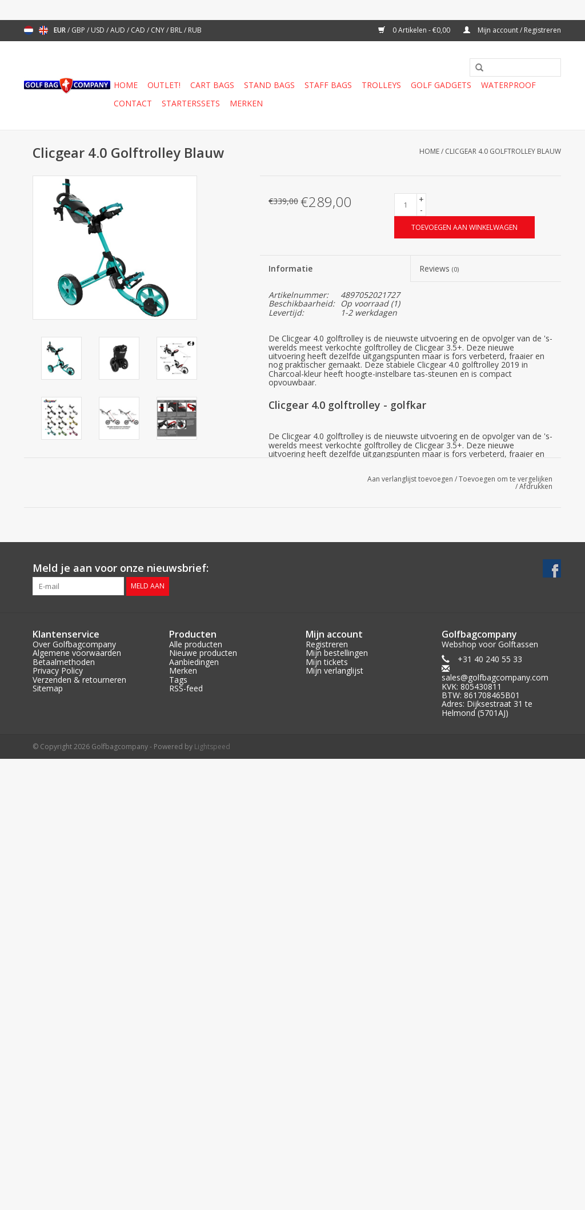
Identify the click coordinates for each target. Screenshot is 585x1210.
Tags (178, 679)
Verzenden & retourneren (79, 679)
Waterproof (508, 84)
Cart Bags (212, 84)
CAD (139, 30)
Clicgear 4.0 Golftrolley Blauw (503, 151)
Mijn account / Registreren (512, 30)
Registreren (327, 644)
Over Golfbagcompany (74, 644)
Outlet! (164, 84)
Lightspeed (212, 746)
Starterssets (191, 103)
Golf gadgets (441, 84)
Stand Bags (269, 84)
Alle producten (195, 644)
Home (126, 84)
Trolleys (381, 84)
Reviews (439, 268)
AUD (118, 30)
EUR (60, 30)
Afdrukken (535, 486)
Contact (133, 103)
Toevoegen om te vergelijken (505, 479)
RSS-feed (186, 688)
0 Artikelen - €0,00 (415, 30)
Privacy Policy (58, 670)
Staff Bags (328, 84)
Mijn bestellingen (337, 652)
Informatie (290, 268)
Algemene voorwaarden (77, 652)
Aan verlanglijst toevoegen (410, 479)
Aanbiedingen (194, 661)
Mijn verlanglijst (334, 670)
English (43, 30)
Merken (246, 103)
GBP (79, 30)
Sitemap (48, 688)
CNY (158, 30)
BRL (177, 30)
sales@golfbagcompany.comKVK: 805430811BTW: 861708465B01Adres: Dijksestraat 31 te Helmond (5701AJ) (495, 695)
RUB (195, 30)
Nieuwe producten (203, 652)
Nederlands (28, 30)
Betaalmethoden (64, 661)
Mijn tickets (327, 661)
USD (98, 30)
